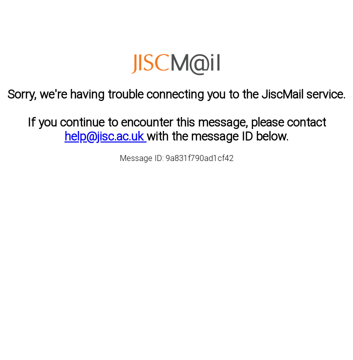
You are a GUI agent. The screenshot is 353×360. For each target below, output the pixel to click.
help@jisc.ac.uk (105, 137)
